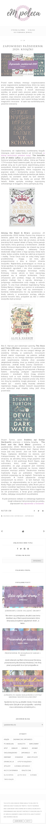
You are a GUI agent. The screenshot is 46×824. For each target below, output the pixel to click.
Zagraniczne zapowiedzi (13, 516)
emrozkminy (34, 744)
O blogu (31, 30)
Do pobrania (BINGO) (23, 32)
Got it (28, 821)
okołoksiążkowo (10, 753)
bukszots (21, 744)
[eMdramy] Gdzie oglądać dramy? (23, 611)
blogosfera (8, 775)
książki (6, 739)
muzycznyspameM (11, 770)
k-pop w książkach (25, 762)
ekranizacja (9, 762)
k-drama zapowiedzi (22, 766)
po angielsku (9, 744)
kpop (6, 748)
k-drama (33, 775)
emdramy (7, 757)
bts (35, 753)
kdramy (35, 748)
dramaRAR (19, 757)
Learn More (18, 821)
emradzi (25, 748)
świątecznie (26, 770)
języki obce (21, 775)
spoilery (7, 766)
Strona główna (18, 30)
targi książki (9, 779)
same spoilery (32, 757)
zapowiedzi (29, 516)
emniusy (15, 748)
